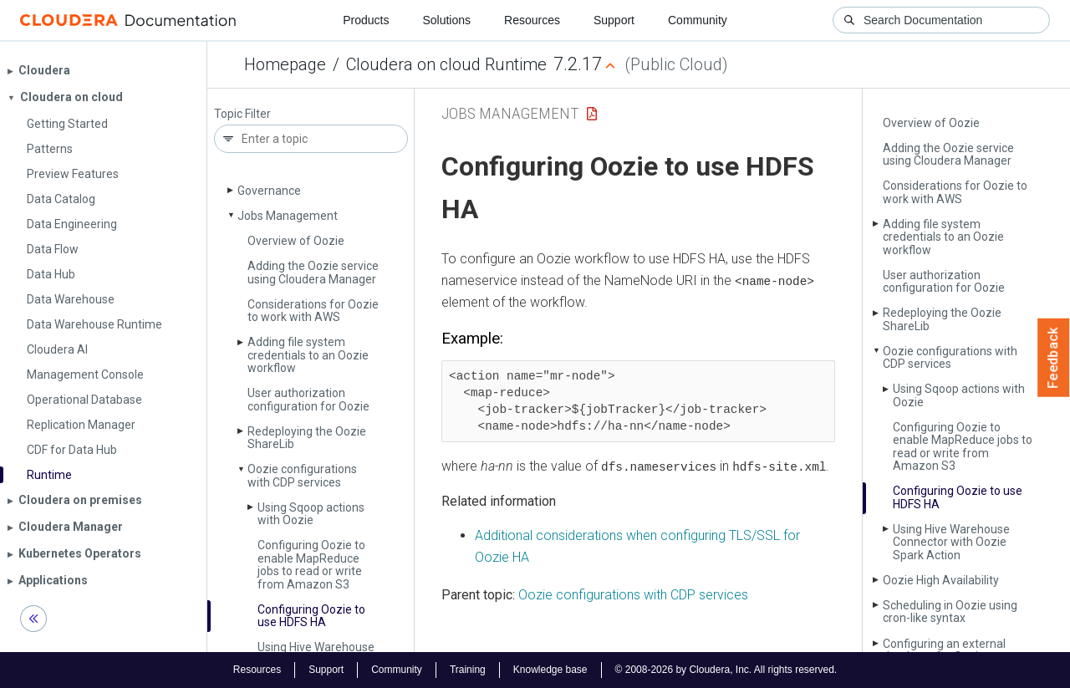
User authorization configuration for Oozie (308, 399)
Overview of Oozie (295, 240)
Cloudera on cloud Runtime (446, 64)
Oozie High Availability (941, 580)
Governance (269, 190)
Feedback (1054, 358)
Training (468, 669)
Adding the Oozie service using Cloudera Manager (313, 272)
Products (366, 20)
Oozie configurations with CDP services (302, 475)
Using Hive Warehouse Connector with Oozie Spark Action (951, 542)
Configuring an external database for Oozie (944, 650)
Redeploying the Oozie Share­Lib (306, 438)
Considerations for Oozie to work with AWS (313, 311)
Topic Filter (242, 114)
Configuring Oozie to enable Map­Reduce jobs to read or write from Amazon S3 (311, 564)
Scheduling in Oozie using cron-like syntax (950, 611)
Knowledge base (550, 669)
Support (614, 20)
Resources (532, 20)
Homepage (285, 64)
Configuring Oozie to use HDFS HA (311, 616)
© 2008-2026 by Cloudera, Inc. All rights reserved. (726, 669)
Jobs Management (287, 215)
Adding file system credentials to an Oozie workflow (308, 355)
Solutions (446, 20)
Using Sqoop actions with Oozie (310, 514)
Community (697, 20)
